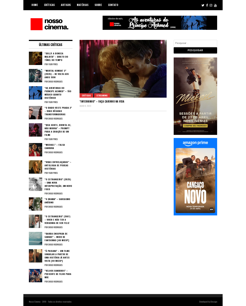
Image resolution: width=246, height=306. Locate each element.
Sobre (98, 5)
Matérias (82, 5)
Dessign (214, 301)
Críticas (49, 5)
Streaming (101, 95)
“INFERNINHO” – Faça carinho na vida (102, 101)
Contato (113, 5)
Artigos (66, 5)
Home (35, 5)
